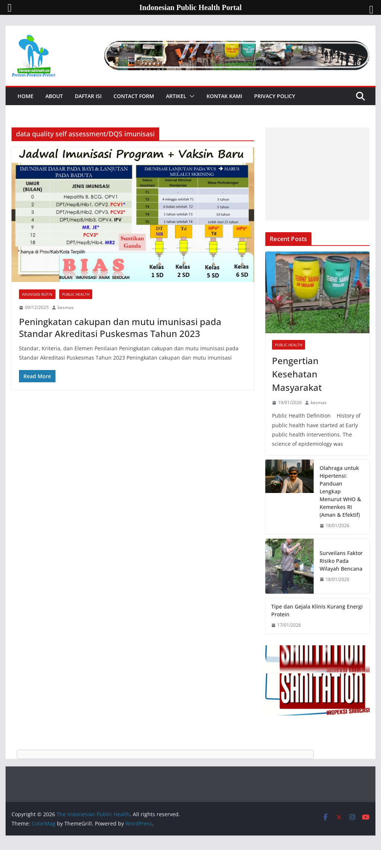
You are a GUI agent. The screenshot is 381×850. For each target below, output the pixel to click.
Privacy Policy (274, 96)
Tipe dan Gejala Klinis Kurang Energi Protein (317, 610)
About (54, 96)
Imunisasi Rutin (37, 294)
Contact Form (133, 96)
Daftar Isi (88, 96)
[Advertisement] (317, 173)
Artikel (176, 96)
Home (25, 96)
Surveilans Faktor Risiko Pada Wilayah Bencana (341, 560)
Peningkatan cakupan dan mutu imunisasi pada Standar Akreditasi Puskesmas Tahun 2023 (120, 327)
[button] (190, 96)
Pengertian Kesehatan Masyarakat (297, 373)
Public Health (75, 294)
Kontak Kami (224, 96)
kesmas (66, 307)
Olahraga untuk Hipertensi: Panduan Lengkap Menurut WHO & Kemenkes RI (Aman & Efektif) (340, 491)
